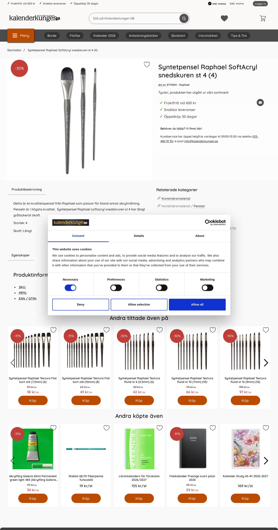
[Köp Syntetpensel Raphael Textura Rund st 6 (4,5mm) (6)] (139, 400)
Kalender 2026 (104, 36)
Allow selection (139, 304)
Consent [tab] (78, 236)
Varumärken (208, 36)
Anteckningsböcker (143, 36)
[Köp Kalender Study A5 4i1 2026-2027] (245, 498)
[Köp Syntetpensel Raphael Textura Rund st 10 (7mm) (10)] (192, 400)
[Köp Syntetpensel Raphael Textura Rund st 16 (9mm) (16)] (245, 400)
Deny (81, 304)
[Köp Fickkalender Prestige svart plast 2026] (192, 498)
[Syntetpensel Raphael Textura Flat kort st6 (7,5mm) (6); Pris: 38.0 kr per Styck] (33, 361)
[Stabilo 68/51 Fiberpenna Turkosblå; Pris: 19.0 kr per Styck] (86, 459)
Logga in (260, 3)
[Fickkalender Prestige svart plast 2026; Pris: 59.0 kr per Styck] (192, 459)
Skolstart (178, 36)
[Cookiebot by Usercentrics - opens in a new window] (208, 222)
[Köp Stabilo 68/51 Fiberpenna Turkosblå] (86, 498)
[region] (79, 189)
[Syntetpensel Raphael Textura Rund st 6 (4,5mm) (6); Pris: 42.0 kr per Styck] (139, 361)
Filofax (75, 36)
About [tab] (199, 236)
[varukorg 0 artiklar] (264, 18)
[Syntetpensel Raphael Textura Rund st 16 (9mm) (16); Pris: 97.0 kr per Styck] (245, 361)
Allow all (197, 304)
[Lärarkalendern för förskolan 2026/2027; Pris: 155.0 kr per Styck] (139, 459)
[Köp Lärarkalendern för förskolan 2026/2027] (139, 498)
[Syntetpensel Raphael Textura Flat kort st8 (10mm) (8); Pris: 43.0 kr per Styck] (86, 361)
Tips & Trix (239, 36)
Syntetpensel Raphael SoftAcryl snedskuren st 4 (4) (62, 50)
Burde (51, 36)
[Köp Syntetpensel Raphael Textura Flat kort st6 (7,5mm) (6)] (32, 400)
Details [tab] (139, 236)
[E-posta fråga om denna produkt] (260, 102)
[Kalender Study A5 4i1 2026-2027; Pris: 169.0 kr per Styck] (245, 459)
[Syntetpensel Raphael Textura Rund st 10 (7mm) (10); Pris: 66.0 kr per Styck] (192, 361)
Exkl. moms (237, 3)
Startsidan (14, 50)
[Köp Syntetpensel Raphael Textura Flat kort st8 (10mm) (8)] (86, 400)
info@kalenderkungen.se (201, 141)
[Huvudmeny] (20, 35)
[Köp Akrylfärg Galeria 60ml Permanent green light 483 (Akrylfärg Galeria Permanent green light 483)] (32, 498)
